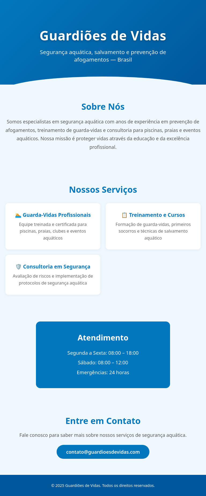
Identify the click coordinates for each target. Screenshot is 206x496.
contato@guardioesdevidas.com (103, 452)
